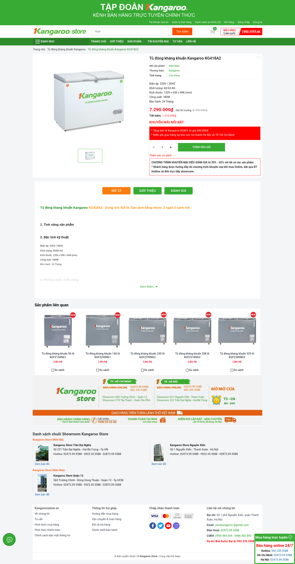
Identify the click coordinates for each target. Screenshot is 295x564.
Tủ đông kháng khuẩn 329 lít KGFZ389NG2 (237, 355)
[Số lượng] (162, 147)
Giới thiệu (117, 41)
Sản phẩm (135, 42)
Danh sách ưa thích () (208, 22)
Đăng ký (257, 22)
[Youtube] (168, 525)
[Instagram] (176, 525)
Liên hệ (191, 41)
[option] (90, 101)
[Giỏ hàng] (212, 31)
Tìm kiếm (182, 31)
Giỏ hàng (229, 22)
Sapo (178, 556)
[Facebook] (152, 525)
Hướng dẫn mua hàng (105, 513)
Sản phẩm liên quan (51, 305)
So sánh (60, 369)
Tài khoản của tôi (158, 22)
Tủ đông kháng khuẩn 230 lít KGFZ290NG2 (147, 355)
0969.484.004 (223, 535)
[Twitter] (160, 525)
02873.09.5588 (283, 555)
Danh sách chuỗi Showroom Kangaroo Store (70, 434)
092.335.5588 (245, 541)
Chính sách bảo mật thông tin (52, 535)
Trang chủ (98, 41)
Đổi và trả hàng (101, 524)
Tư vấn (177, 41)
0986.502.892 (242, 535)
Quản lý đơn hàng (182, 22)
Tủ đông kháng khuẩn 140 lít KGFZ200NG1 (103, 355)
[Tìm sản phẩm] (132, 31)
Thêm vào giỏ (201, 147)
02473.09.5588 (230, 530)
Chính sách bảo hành (104, 529)
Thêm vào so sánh (160, 155)
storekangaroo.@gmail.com (232, 525)
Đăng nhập (244, 22)
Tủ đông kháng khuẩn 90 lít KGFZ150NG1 (58, 355)
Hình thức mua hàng (47, 524)
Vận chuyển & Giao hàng (106, 519)
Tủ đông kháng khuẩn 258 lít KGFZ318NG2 (192, 355)
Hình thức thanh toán (47, 529)
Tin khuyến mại (158, 41)
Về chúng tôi (42, 513)
